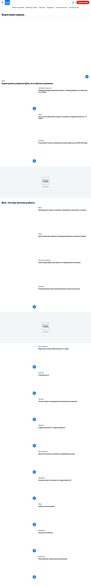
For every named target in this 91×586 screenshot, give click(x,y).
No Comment (43, 346)
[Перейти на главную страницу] (7, 2)
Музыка (42, 7)
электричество (61, 7)
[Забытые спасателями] (63, 516)
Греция (41, 140)
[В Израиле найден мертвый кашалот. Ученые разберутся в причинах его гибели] (63, 100)
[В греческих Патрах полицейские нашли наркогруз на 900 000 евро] (63, 152)
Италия (41, 286)
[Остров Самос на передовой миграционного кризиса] (63, 411)
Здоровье (50, 7)
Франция (41, 478)
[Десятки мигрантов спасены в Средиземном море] (63, 463)
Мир (40, 114)
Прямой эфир (83, 2)
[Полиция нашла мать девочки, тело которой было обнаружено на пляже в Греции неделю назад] (63, 246)
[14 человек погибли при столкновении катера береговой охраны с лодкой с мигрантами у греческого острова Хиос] (63, 126)
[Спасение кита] (63, 385)
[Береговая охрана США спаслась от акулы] (63, 358)
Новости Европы (44, 260)
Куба (3, 81)
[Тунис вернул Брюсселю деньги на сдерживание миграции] (63, 272)
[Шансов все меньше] (63, 542)
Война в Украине (18, 7)
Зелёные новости (44, 88)
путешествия (74, 7)
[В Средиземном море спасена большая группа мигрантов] (63, 298)
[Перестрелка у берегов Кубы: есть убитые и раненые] (45, 83)
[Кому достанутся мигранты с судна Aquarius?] (63, 490)
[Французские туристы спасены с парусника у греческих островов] (63, 220)
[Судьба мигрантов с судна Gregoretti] (63, 437)
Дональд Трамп (31, 7)
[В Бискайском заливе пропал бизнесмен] (63, 568)
